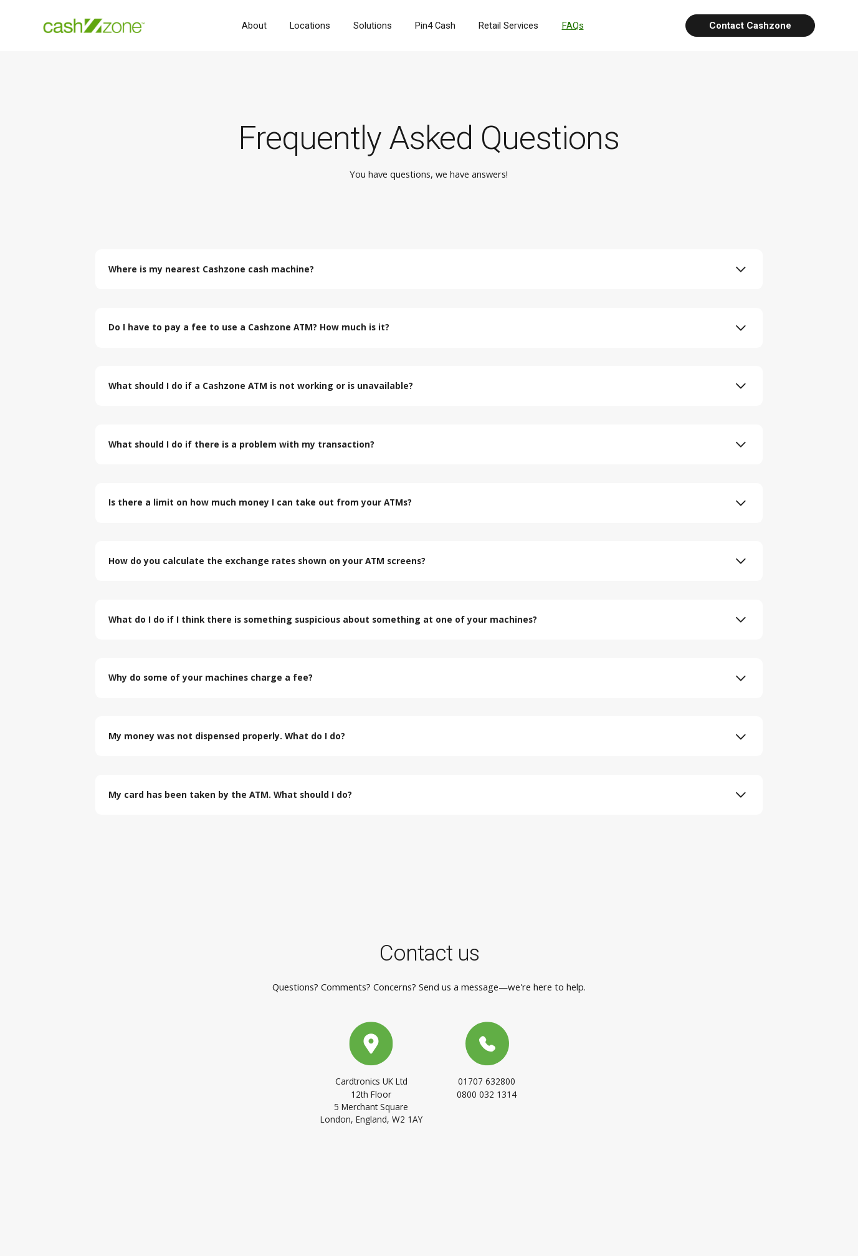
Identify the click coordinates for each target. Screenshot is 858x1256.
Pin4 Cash (440, 25)
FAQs (577, 25)
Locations (315, 25)
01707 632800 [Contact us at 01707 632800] (487, 1101)
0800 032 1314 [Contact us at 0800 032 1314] (487, 1114)
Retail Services (513, 25)
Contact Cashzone (750, 25)
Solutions (377, 25)
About (259, 25)
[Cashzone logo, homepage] (98, 25)
